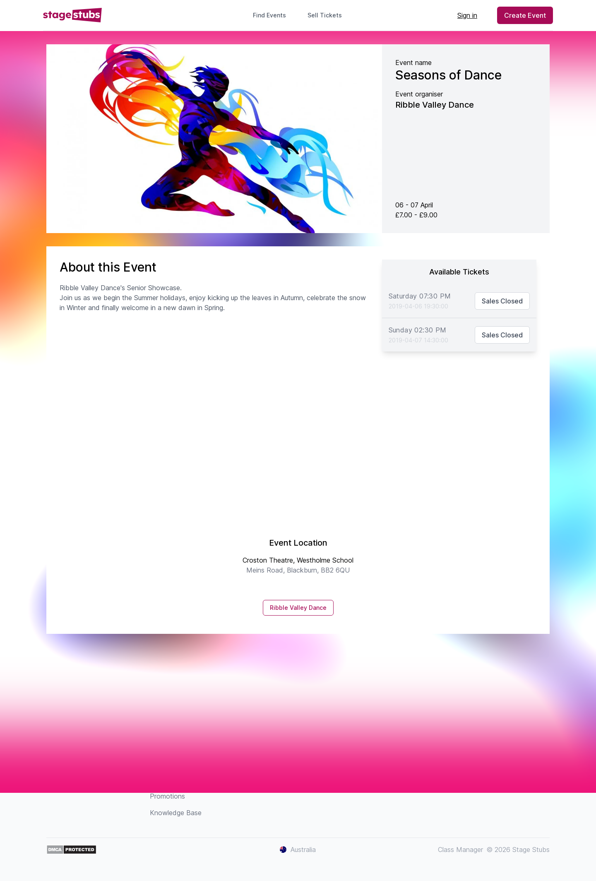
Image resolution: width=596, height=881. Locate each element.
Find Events (269, 15)
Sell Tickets (328, 15)
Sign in (467, 15)
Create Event (525, 15)
